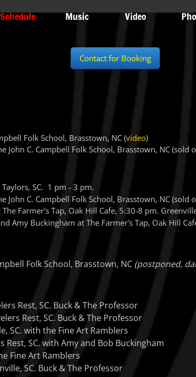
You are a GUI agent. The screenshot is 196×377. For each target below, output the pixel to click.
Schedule (18, 16)
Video (135, 16)
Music (77, 16)
